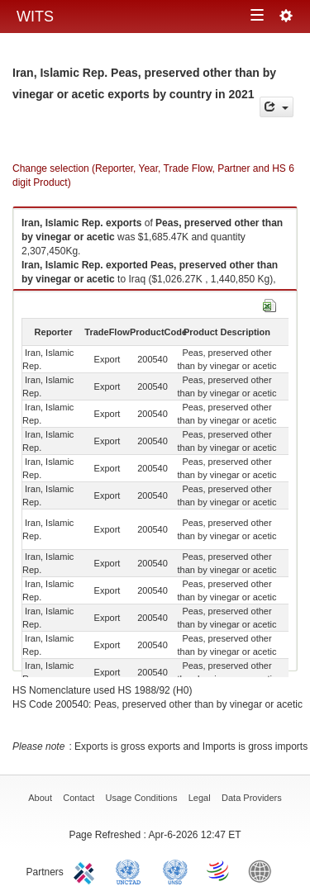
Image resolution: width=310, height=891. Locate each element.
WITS (35, 16)
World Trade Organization (219, 870)
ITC (86, 870)
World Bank (263, 870)
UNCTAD (131, 870)
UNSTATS (175, 870)
